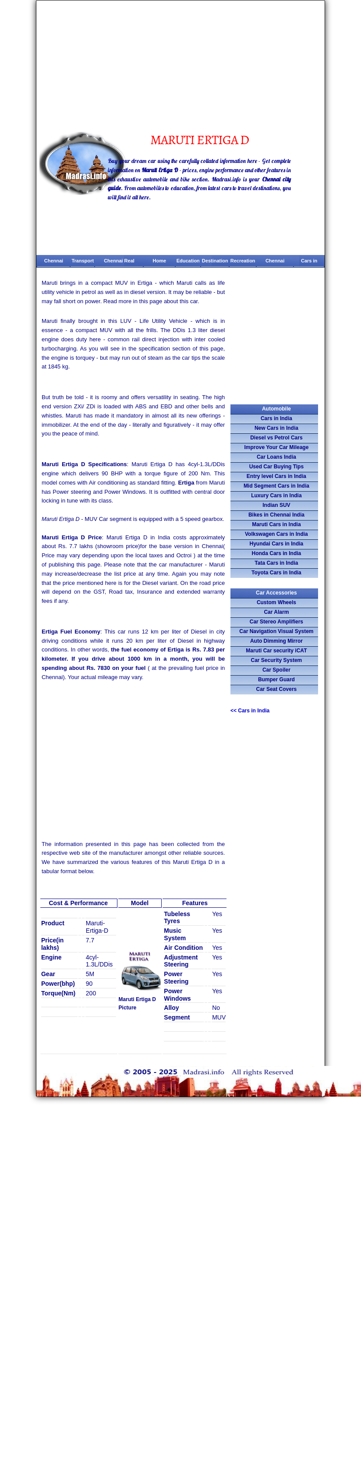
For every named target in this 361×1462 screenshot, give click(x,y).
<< (249, 711)
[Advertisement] (180, 66)
